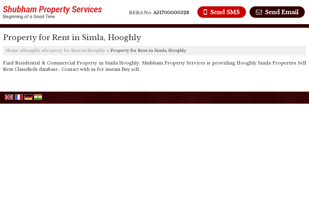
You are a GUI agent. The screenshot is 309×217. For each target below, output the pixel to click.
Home (12, 50)
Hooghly (31, 50)
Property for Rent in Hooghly (74, 50)
